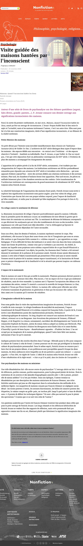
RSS (43, 543)
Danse (71, 505)
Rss (78, 8)
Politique (3, 499)
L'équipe (63, 515)
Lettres (54, 19)
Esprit (45, 19)
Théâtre (71, 497)
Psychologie (46, 495)
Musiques (72, 495)
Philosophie (46, 493)
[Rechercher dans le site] (10, 8)
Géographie (18, 495)
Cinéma (71, 493)
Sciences (6, 493)
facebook (68, 8)
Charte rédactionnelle (58, 517)
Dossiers (33, 525)
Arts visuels (73, 499)
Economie (3, 497)
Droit (2, 493)
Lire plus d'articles (41, 472)
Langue (57, 495)
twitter (72, 8)
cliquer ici (25, 442)
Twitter (40, 543)
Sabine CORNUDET (9, 66)
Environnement (19, 499)
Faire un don (55, 519)
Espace (28, 19)
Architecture (73, 501)
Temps (36, 19)
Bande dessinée (74, 503)
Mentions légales (57, 543)
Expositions (19, 524)
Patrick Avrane (5, 96)
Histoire (30, 493)
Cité (20, 19)
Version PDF (5, 73)
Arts (63, 19)
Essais (32, 512)
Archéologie (32, 495)
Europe (16, 497)
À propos (55, 512)
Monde (16, 493)
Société (2, 495)
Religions (45, 497)
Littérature (59, 493)
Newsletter (81, 8)
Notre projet (55, 515)
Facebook (38, 543)
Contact (63, 519)
